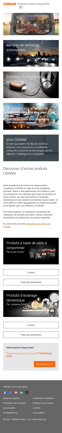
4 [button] (40, 32)
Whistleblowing (10, 412)
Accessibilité (39, 412)
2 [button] (27, 32)
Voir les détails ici (44, 364)
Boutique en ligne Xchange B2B (33, 3)
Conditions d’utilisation (43, 398)
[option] (31, 24)
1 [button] (20, 32)
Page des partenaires (31, 282)
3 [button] (33, 32)
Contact (31, 272)
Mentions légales (11, 398)
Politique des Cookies (43, 403)
